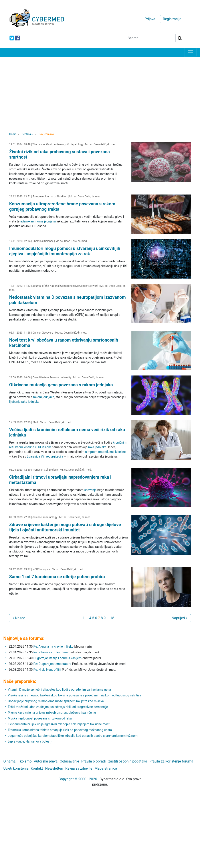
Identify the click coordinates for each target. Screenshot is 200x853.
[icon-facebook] (17, 38)
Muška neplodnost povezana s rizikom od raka (40, 718)
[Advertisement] (100, 90)
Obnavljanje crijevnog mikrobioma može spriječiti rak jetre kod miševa (56, 701)
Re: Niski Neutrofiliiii (47, 669)
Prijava (150, 19)
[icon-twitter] (12, 38)
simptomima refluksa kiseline (105, 452)
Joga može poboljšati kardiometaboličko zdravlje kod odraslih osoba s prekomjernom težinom (73, 735)
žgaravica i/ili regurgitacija (45, 456)
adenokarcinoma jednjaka (38, 221)
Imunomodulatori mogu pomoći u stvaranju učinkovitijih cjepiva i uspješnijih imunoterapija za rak (64, 251)
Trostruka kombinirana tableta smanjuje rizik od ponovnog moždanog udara (60, 730)
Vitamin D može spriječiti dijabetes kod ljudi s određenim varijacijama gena (59, 689)
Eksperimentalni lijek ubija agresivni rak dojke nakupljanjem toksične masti (59, 724)
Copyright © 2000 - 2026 (78, 779)
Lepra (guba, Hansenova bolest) (29, 741)
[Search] (150, 38)
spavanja (90, 490)
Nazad (18, 618)
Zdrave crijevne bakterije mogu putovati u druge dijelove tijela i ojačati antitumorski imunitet (65, 527)
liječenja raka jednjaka (24, 401)
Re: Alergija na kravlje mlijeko (53, 646)
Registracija (172, 19)
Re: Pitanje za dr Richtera (51, 652)
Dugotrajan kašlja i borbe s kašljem (58, 658)
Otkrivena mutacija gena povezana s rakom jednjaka (61, 384)
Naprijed (180, 618)
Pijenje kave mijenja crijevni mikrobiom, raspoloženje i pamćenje (52, 712)
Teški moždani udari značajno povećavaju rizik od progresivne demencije (58, 707)
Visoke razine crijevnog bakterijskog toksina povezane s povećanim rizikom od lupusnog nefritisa (74, 695)
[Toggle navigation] (190, 52)
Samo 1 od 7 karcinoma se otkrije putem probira (57, 576)
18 (112, 618)
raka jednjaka (97, 447)
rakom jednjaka (43, 397)
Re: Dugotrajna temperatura (52, 664)
